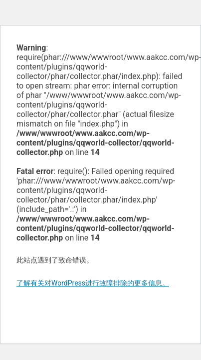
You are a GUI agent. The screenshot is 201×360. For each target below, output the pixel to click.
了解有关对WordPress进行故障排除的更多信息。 (92, 283)
